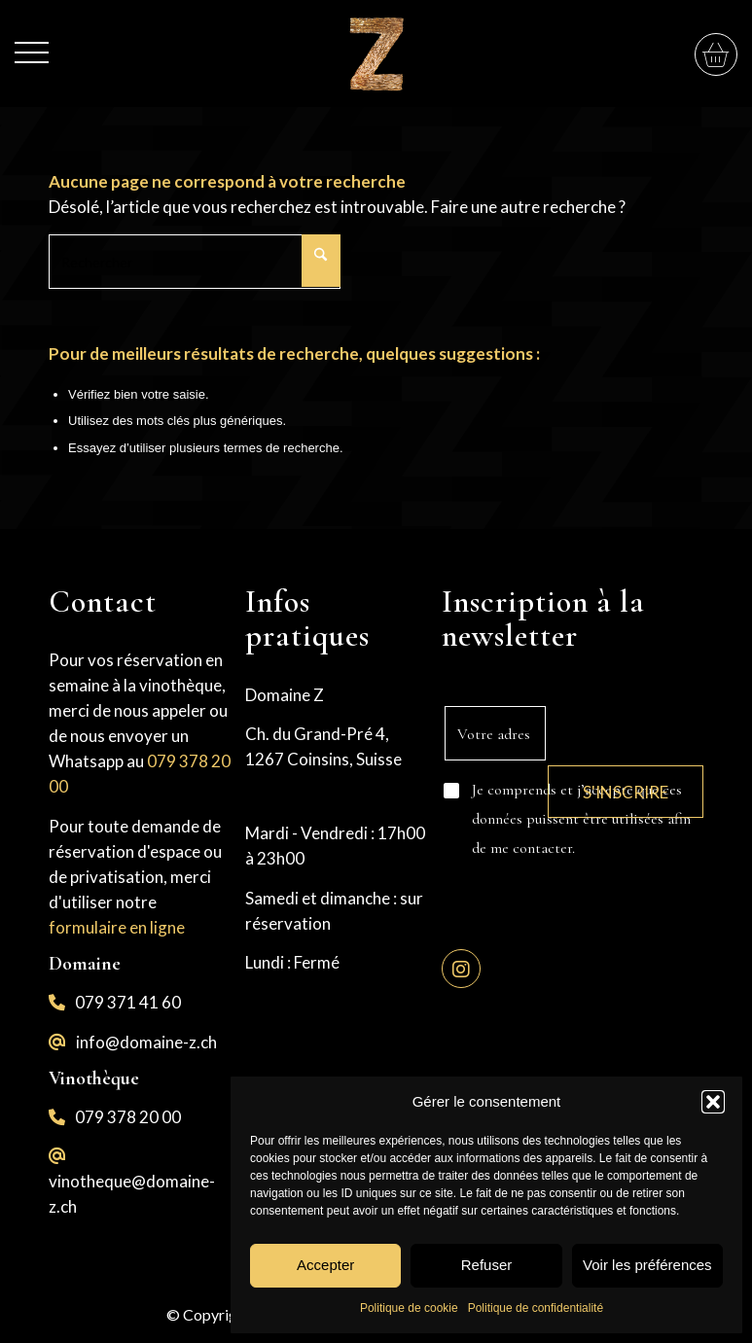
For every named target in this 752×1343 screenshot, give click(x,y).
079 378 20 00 (128, 1117)
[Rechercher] (194, 261)
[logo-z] (375, 53)
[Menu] (32, 43)
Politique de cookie (409, 1308)
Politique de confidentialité (535, 1308)
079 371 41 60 (128, 1002)
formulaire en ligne (117, 927)
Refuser (487, 1264)
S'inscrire (625, 792)
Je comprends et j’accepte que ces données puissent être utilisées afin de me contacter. (581, 819)
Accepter (325, 1264)
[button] (713, 1102)
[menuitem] (32, 43)
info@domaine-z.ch (146, 1042)
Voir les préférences (647, 1264)
